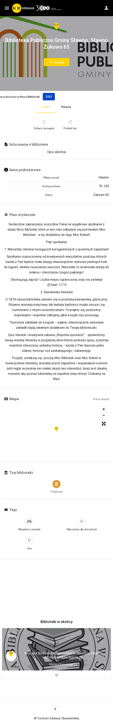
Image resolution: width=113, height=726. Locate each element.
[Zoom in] (104, 409)
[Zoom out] (104, 415)
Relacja (66, 106)
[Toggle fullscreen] (104, 424)
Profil (45, 106)
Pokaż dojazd (101, 399)
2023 (49, 96)
